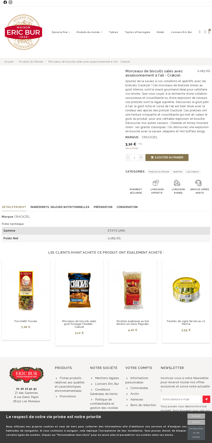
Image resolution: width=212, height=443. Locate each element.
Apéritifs (177, 171)
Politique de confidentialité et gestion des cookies (104, 404)
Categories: (135, 171)
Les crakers (192, 171)
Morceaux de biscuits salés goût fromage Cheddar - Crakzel (79, 324)
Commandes (139, 388)
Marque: (132, 137)
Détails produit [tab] (14, 207)
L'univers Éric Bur (106, 383)
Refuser (196, 422)
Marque (7, 216)
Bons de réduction (143, 405)
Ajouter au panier (167, 157)
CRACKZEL (150, 137)
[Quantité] (134, 157)
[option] (52, 71)
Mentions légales (106, 378)
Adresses (136, 399)
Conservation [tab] (127, 207)
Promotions (67, 396)
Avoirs (134, 393)
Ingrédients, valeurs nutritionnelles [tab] (60, 207)
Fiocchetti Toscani (26, 321)
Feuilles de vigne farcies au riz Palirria (186, 323)
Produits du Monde (159, 171)
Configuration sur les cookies (196, 432)
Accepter (196, 416)
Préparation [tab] (103, 207)
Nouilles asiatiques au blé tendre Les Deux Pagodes (133, 323)
